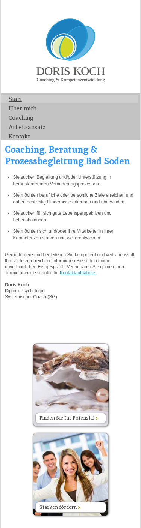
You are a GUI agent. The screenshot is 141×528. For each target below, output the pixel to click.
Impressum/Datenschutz (114, 9)
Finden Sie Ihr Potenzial (68, 418)
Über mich (23, 108)
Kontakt (19, 136)
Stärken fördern (59, 507)
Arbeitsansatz (27, 127)
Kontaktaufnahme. (78, 272)
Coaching (21, 117)
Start (15, 98)
